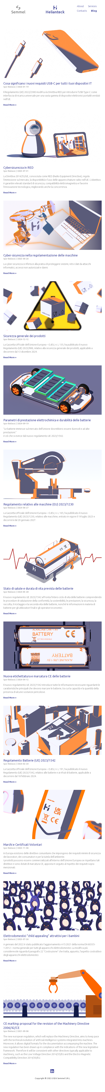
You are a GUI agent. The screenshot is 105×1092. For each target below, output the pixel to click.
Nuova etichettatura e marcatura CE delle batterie (37, 676)
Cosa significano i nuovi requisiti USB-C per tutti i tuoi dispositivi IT (47, 83)
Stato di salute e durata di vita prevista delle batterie (38, 588)
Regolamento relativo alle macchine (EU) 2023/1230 (38, 504)
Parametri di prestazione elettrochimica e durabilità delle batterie (47, 420)
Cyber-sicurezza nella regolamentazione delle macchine (40, 255)
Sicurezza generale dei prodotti (24, 336)
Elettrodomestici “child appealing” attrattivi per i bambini (41, 935)
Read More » (9, 105)
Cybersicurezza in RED (18, 167)
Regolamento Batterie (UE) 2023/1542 (29, 760)
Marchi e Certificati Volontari (22, 844)
